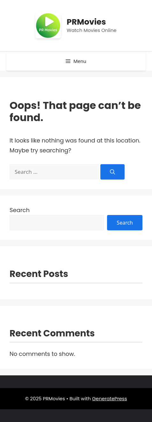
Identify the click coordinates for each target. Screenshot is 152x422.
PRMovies (86, 21)
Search (20, 210)
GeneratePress (109, 398)
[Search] (112, 172)
